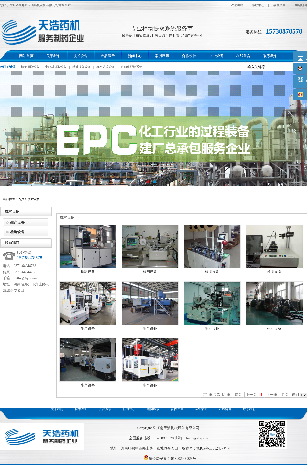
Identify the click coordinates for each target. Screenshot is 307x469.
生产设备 (88, 329)
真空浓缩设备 (105, 67)
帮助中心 (258, 5)
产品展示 (108, 56)
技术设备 (80, 56)
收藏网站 (237, 5)
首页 (21, 199)
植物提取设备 (30, 67)
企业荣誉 (216, 56)
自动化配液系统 (131, 67)
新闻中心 (135, 56)
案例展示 (162, 56)
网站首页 (26, 56)
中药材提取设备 (56, 67)
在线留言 (279, 5)
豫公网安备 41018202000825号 (170, 459)
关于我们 (53, 56)
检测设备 (88, 272)
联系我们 (270, 56)
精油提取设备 (81, 67)
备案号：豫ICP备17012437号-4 (206, 448)
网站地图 (301, 5)
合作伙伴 (189, 56)
